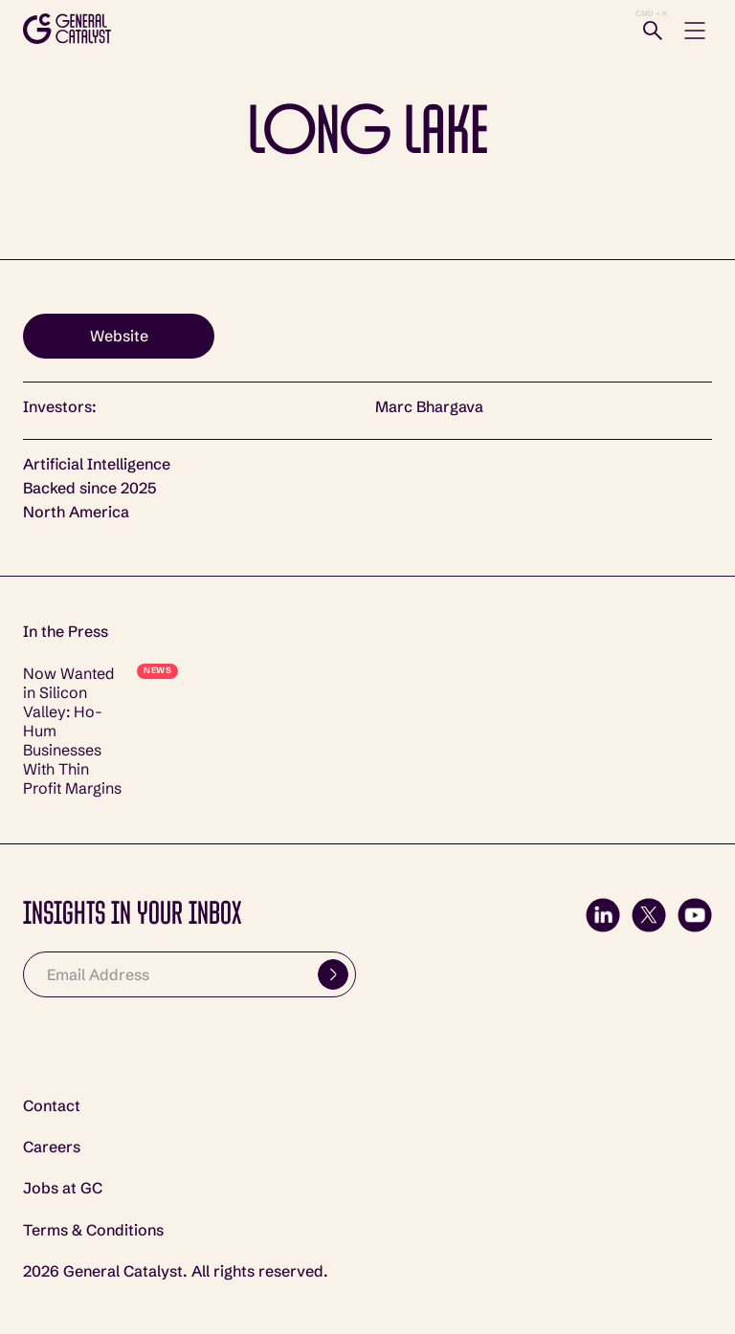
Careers (51, 1147)
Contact (51, 1106)
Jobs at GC (62, 1188)
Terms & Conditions (93, 1230)
